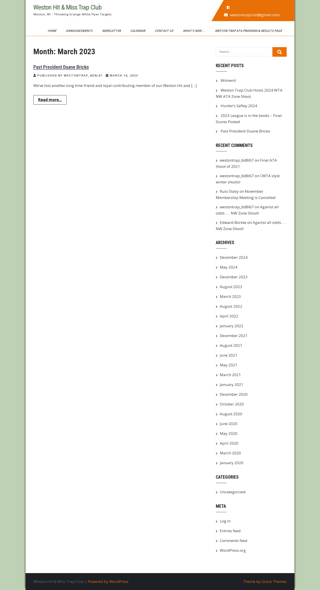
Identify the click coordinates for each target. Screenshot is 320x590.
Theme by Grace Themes (265, 581)
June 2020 (228, 423)
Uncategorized (233, 491)
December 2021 (234, 335)
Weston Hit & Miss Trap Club (67, 7)
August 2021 (231, 345)
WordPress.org (233, 550)
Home (52, 31)
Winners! (228, 80)
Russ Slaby (229, 191)
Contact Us (164, 31)
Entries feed (230, 530)
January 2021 (231, 384)
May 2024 (228, 267)
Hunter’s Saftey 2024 (239, 105)
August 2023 (231, 286)
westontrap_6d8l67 (237, 160)
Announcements (80, 31)
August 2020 (231, 413)
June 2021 (228, 355)
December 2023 (234, 276)
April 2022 (229, 316)
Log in (225, 521)
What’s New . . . (195, 31)
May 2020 (228, 433)
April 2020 (229, 443)
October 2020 (232, 404)
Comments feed (233, 540)
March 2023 (230, 296)
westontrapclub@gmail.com (255, 14)
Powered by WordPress (108, 581)
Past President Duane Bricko (61, 67)
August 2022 (231, 306)
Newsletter (112, 31)
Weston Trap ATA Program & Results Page (249, 31)
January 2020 (231, 462)
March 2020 (230, 453)
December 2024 (234, 257)
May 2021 (228, 364)
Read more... (50, 99)
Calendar (138, 31)
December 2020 (234, 394)
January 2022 (231, 325)
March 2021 (230, 374)
